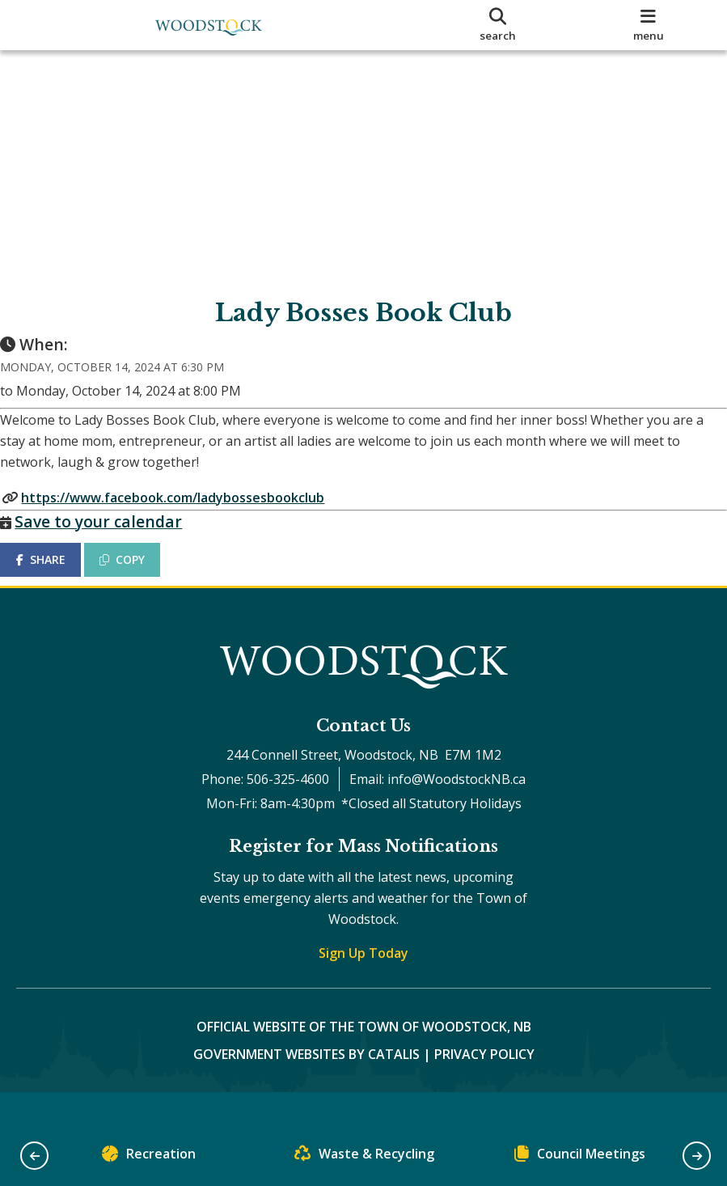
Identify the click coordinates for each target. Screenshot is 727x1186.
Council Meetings (579, 1157)
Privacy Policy (484, 1086)
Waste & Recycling (364, 1157)
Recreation (149, 1157)
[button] (34, 1156)
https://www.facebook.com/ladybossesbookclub (188, 513)
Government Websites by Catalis (306, 1086)
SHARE (56, 575)
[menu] (648, 25)
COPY (138, 575)
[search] (497, 25)
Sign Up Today (363, 984)
